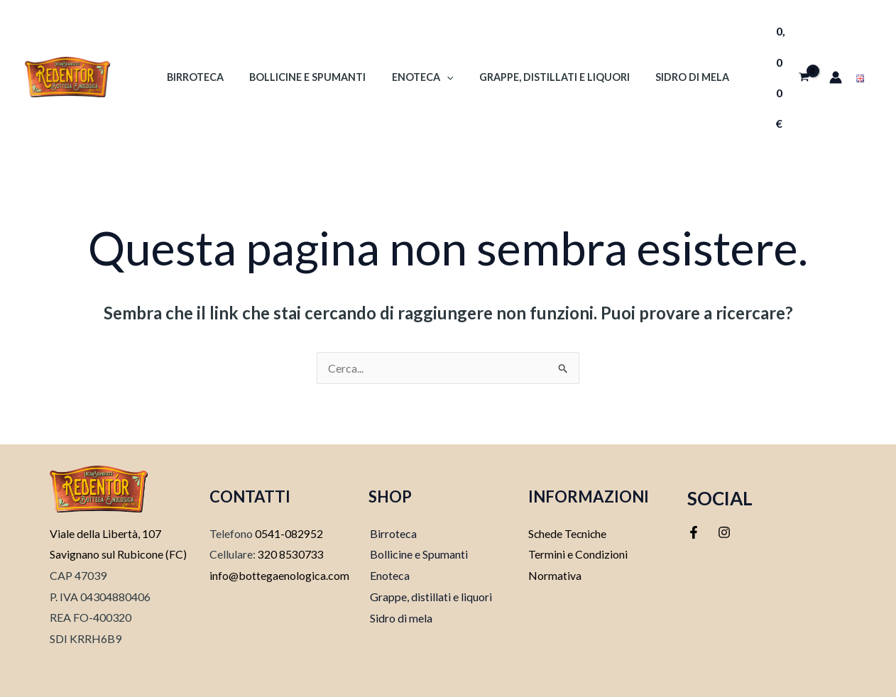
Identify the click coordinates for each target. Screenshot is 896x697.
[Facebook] (693, 471)
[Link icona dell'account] (833, 46)
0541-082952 (289, 471)
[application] (447, 46)
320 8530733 (290, 493)
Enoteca (423, 46)
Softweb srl (477, 662)
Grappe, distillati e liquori (429, 535)
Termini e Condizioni (578, 493)
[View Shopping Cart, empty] (785, 46)
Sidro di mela (682, 46)
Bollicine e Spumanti (313, 46)
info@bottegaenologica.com (279, 514)
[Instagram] (724, 471)
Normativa (554, 514)
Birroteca (205, 46)
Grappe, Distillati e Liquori (549, 46)
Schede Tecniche (568, 471)
